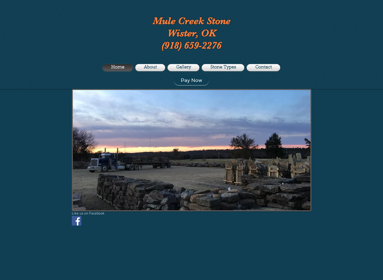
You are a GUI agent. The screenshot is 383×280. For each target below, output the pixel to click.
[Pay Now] (191, 80)
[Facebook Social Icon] (76, 220)
